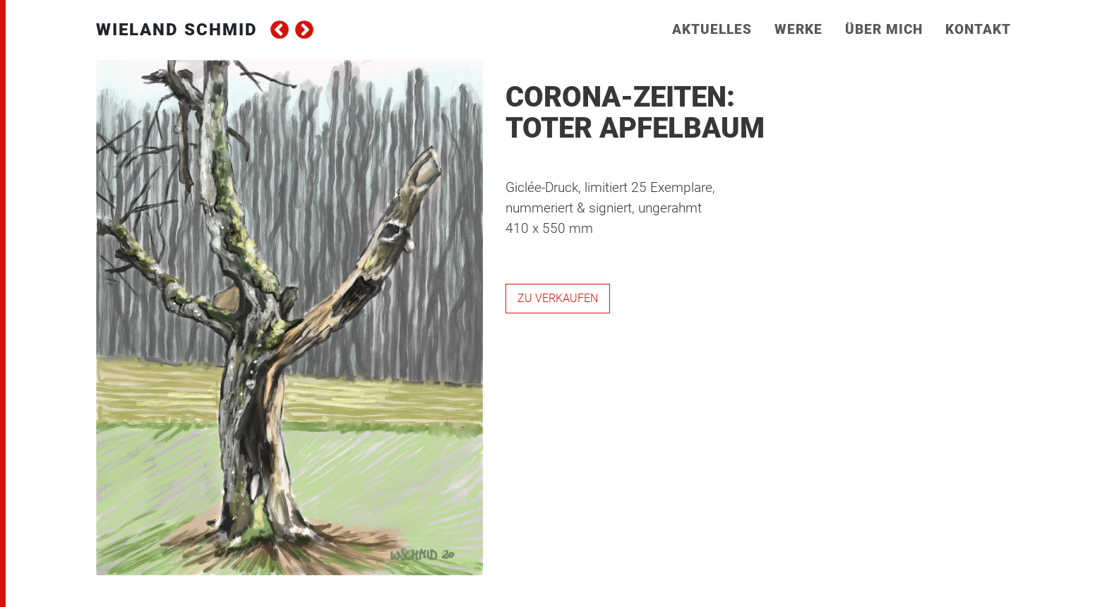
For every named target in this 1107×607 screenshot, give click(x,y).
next (304, 29)
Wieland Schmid (177, 30)
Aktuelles (712, 29)
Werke (798, 29)
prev (279, 29)
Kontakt (978, 29)
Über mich (884, 29)
